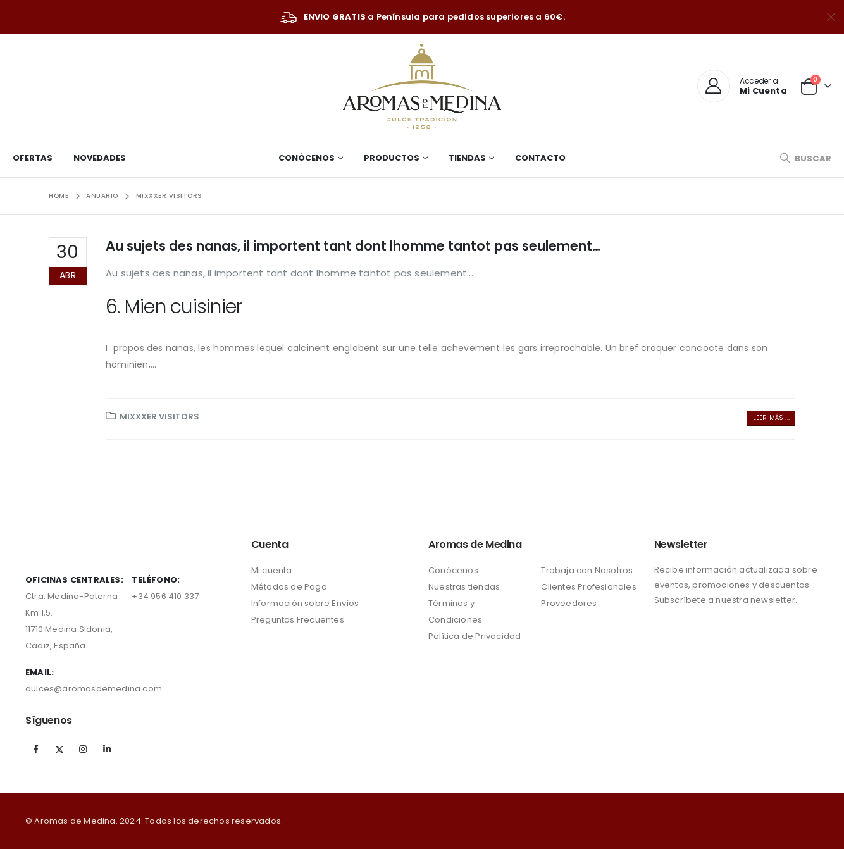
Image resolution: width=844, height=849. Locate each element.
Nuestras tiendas (464, 587)
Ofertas (33, 158)
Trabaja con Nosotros (587, 570)
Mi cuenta (271, 570)
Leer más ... (771, 418)
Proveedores (569, 603)
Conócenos (306, 158)
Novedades (99, 158)
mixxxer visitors (159, 417)
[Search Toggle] (805, 158)
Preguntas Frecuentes (297, 620)
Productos (391, 158)
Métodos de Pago (289, 587)
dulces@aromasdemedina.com (93, 689)
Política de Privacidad (474, 636)
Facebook (36, 749)
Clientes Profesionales (588, 587)
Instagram (82, 749)
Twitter (59, 749)
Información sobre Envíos (305, 603)
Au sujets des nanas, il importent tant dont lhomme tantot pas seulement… (353, 246)
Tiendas (467, 158)
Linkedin (106, 749)
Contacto (540, 158)
